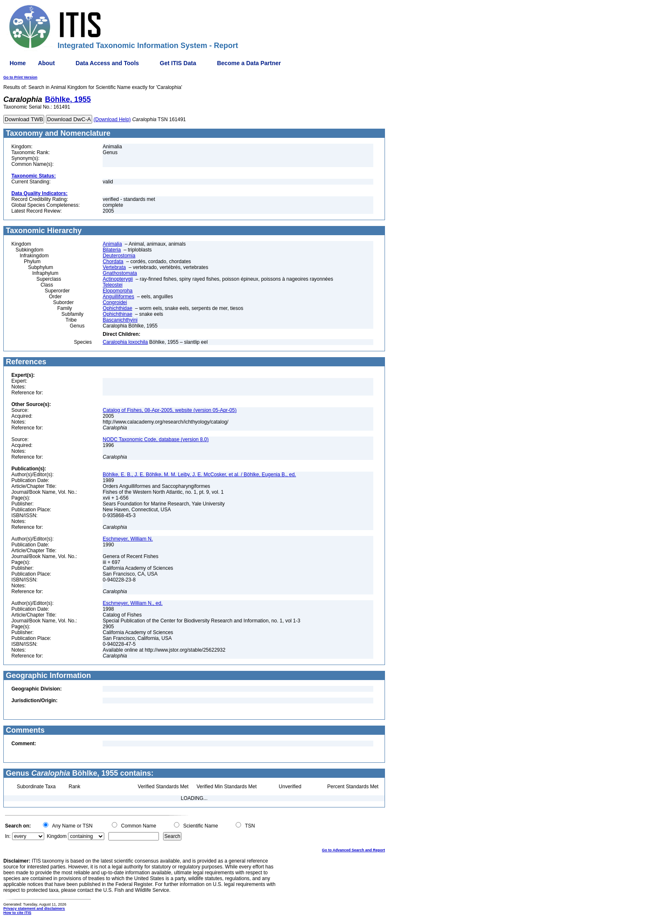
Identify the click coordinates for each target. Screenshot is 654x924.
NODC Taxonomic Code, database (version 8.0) (156, 439)
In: (7, 836)
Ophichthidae (117, 308)
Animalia (112, 244)
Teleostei (112, 285)
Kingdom (56, 836)
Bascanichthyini (120, 320)
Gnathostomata (120, 273)
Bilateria (112, 250)
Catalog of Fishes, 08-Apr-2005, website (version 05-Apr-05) (169, 410)
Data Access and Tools (107, 63)
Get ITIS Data (178, 63)
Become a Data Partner (249, 63)
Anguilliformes (118, 297)
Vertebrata (114, 267)
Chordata (113, 261)
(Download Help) (112, 119)
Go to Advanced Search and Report (353, 850)
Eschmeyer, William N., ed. (132, 603)
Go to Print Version (20, 77)
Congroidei (115, 302)
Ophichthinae (117, 314)
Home (18, 63)
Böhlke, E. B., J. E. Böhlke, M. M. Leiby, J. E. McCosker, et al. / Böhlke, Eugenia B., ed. (199, 474)
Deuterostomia (119, 256)
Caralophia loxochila (125, 342)
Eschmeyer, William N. (128, 539)
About (46, 63)
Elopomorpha (117, 291)
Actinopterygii (118, 279)
